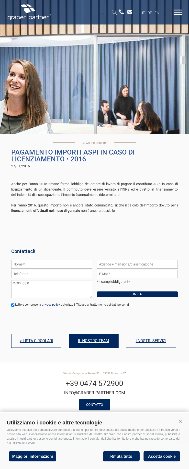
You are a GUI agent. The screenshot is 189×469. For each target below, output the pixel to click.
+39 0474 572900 (94, 383)
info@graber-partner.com (94, 392)
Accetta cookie (162, 456)
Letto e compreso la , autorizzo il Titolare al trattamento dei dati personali (72, 304)
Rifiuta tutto (121, 456)
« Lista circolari (36, 340)
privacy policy (51, 304)
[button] (180, 421)
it (143, 13)
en (157, 13)
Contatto (94, 405)
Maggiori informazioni (32, 456)
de (149, 13)
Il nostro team (93, 340)
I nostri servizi (151, 340)
